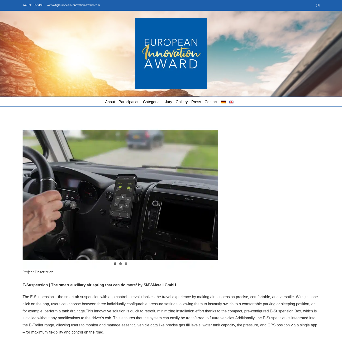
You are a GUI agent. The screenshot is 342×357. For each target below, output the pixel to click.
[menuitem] (223, 101)
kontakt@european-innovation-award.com (73, 5)
